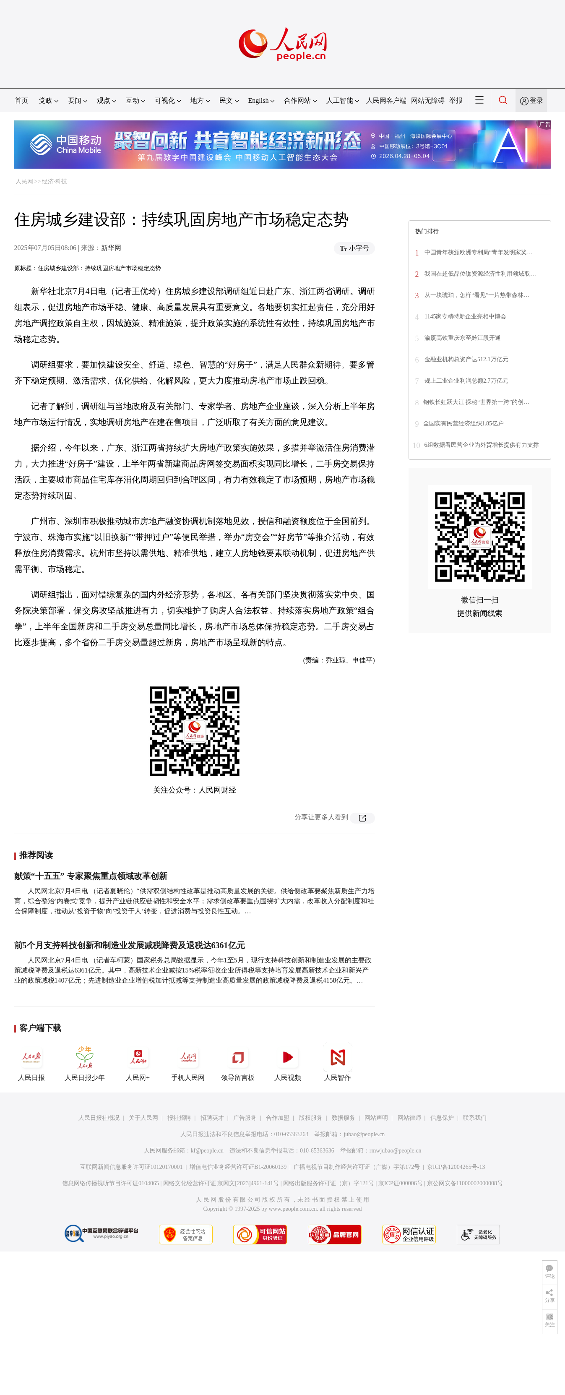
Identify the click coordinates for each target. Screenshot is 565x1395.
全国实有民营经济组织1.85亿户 (463, 423)
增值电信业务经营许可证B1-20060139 (238, 1167)
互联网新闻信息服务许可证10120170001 (131, 1167)
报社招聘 (179, 1118)
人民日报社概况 (99, 1118)
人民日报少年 (85, 1062)
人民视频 (287, 1062)
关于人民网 (143, 1118)
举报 (456, 100)
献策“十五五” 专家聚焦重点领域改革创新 (90, 876)
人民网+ (138, 1062)
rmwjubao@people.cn (396, 1150)
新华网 (111, 247)
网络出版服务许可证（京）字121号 (328, 1183)
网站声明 (376, 1118)
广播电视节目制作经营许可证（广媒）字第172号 (357, 1167)
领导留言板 (238, 1062)
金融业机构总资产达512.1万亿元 (465, 359)
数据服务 (343, 1118)
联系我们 (475, 1118)
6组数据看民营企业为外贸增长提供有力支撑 (481, 445)
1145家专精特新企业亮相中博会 (465, 316)
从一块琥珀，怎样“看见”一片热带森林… (476, 295)
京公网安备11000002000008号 (465, 1183)
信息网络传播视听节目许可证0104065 (110, 1183)
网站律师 (409, 1118)
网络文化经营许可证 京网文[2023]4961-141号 (221, 1183)
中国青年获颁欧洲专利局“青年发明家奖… (478, 252)
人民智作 (337, 1062)
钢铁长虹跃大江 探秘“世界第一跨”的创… (476, 402)
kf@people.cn (207, 1150)
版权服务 (311, 1118)
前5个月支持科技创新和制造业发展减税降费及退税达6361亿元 (129, 945)
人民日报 (31, 1062)
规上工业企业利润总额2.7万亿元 (465, 381)
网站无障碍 (428, 100)
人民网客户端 (386, 100)
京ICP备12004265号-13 (456, 1167)
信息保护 (442, 1118)
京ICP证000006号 (400, 1183)
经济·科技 (54, 181)
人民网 (24, 181)
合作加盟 (277, 1118)
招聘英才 (212, 1118)
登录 (536, 100)
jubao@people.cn (364, 1134)
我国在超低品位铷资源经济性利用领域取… (479, 274)
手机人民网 (188, 1062)
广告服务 (245, 1118)
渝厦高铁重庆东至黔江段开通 (462, 338)
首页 (21, 100)
